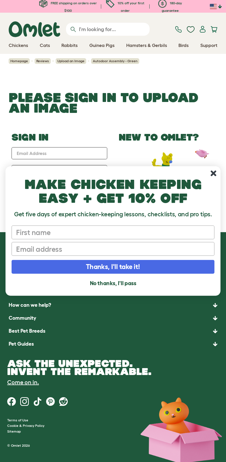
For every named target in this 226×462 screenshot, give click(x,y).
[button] (113, 344)
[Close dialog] (213, 173)
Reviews (42, 61)
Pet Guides (21, 344)
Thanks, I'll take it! (113, 266)
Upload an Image (70, 61)
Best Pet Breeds (27, 331)
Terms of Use (17, 420)
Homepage (19, 61)
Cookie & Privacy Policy (25, 425)
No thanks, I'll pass (113, 283)
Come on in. (23, 382)
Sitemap (14, 431)
